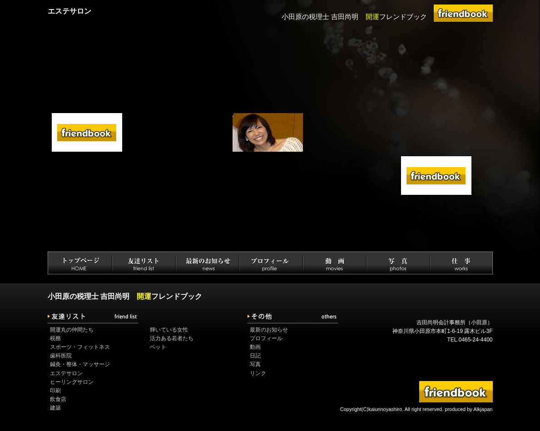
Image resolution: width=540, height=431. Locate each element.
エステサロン (66, 373)
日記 (255, 355)
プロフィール (266, 338)
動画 (255, 347)
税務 (55, 338)
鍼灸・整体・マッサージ (80, 364)
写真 (255, 364)
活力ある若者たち (171, 338)
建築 (55, 408)
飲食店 (58, 399)
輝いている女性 (169, 330)
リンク (258, 373)
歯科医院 (61, 355)
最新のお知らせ (269, 330)
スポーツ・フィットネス (80, 347)
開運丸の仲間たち (72, 330)
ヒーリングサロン (72, 382)
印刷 (55, 390)
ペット (158, 347)
